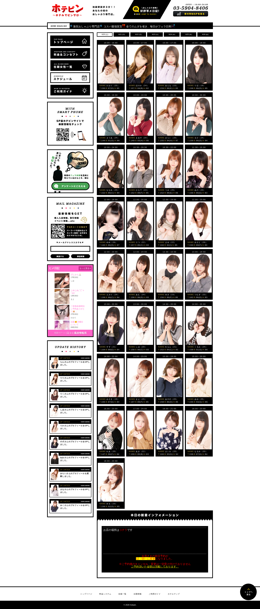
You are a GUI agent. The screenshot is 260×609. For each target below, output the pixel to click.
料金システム (105, 594)
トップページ (86, 594)
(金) (205, 34)
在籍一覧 (122, 594)
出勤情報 (138, 594)
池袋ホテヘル (60, 333)
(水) (171, 34)
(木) (188, 34)
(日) (121, 34)
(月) (138, 34)
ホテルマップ (174, 594)
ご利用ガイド (155, 594)
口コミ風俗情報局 (77, 333)
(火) (155, 34)
